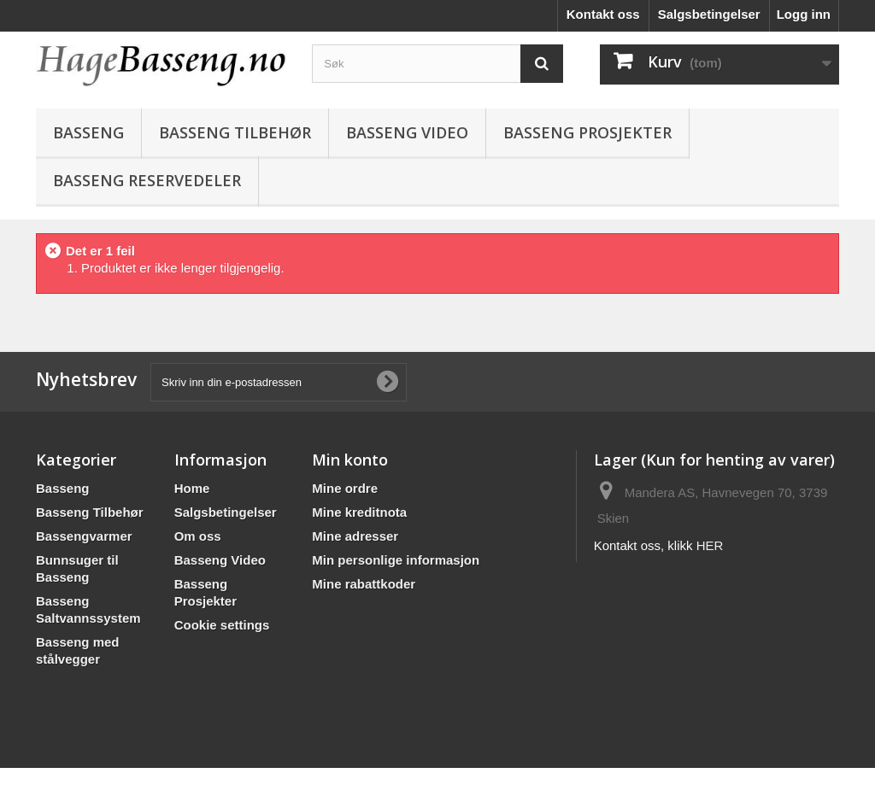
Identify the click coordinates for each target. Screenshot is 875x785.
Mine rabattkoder (363, 584)
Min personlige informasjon (395, 560)
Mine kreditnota (359, 512)
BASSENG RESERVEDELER (147, 180)
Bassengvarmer (84, 536)
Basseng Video (407, 132)
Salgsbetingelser (709, 14)
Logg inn (804, 14)
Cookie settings (222, 625)
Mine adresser (355, 536)
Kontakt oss (603, 14)
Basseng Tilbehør (235, 132)
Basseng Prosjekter (587, 132)
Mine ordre (345, 488)
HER (710, 545)
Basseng (88, 132)
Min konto (350, 459)
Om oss (197, 536)
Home (192, 488)
